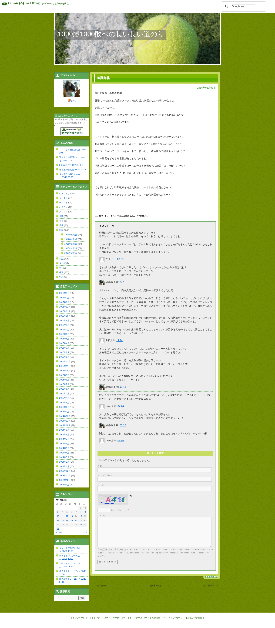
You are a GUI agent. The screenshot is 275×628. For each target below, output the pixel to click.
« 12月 (59, 532)
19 (67, 520)
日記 (61, 259)
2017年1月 (64, 302)
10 (58, 516)
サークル (110, 216)
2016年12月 (65, 307)
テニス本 (63, 202)
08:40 (121, 440)
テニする (127, 617)
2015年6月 (64, 389)
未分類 (62, 263)
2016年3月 (64, 348)
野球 (61, 277)
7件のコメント (144, 216)
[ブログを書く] (62, 3)
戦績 (61, 230)
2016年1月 (64, 357)
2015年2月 (64, 407)
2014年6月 (64, 443)
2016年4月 (64, 343)
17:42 (123, 386)
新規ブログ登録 (194, 617)
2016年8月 (64, 325)
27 (71, 524)
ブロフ (101, 484)
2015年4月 (64, 398)
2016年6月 (64, 334)
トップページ (79, 617)
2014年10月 (65, 425)
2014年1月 (64, 466)
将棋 (61, 225)
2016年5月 (64, 339)
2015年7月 (64, 384)
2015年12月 (65, 361)
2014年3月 (64, 457)
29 (80, 524)
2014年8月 (64, 434)
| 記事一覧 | (156, 585)
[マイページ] (48, 3)
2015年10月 (65, 370)
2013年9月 (64, 484)
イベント (166, 617)
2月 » (85, 532)
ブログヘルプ (179, 617)
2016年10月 (65, 316)
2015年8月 (64, 380)
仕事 (61, 216)
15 (80, 516)
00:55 (120, 259)
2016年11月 (65, 311)
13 (71, 516)
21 (76, 520)
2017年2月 (64, 297)
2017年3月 (64, 293)
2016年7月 (64, 329)
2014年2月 (64, 462)
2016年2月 (64, 352)
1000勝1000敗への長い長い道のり (111, 34)
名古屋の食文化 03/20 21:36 (72, 169)
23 (85, 520)
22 (80, 520)
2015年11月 (65, 366)
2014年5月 (64, 448)
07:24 (121, 406)
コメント (102, 515)
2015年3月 (64, 402)
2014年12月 (65, 416)
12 (67, 516)
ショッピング (93, 617)
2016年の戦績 (71, 248)
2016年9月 (64, 320)
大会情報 (156, 617)
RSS (73, 101)
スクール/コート (141, 617)
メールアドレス (105, 475)
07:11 (123, 281)
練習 (61, 272)
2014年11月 (65, 421)
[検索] (243, 6)
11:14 (119, 340)
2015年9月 (64, 375)
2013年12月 (65, 471)
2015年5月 (64, 393)
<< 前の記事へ (100, 585)
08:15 (123, 425)
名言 (61, 221)
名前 (100, 466)
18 (62, 520)
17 (58, 520)
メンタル (63, 212)
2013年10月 (65, 480)
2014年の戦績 (71, 239)
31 (58, 529)
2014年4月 (64, 453)
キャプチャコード (119, 510)
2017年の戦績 (71, 253)
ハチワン (63, 207)
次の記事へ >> (210, 585)
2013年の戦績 (71, 234)
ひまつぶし (64, 193)
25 (62, 524)
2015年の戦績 (71, 244)
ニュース (106, 617)
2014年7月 (64, 439)
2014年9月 (64, 430)
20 (71, 520)
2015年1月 (64, 411)
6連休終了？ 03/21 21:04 (71, 165)
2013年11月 (65, 475)
